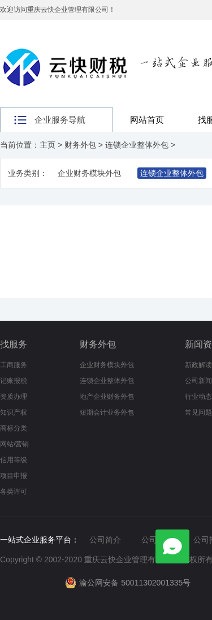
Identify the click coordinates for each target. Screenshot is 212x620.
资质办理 (13, 397)
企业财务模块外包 (89, 173)
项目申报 (13, 476)
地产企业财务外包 (107, 397)
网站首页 (147, 119)
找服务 (13, 344)
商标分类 (13, 428)
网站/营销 (14, 444)
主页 (47, 144)
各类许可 (13, 492)
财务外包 (80, 144)
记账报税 (13, 381)
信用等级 (13, 460)
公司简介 (105, 539)
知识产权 (13, 412)
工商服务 (13, 365)
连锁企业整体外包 (136, 144)
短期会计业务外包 (107, 412)
